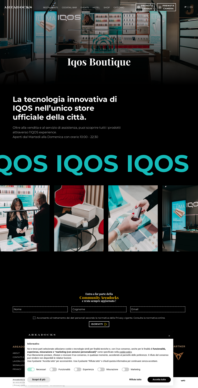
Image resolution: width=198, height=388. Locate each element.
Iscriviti (99, 324)
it (185, 7)
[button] (169, 335)
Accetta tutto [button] (159, 379)
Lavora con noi (21, 361)
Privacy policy (20, 385)
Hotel (96, 7)
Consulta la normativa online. (149, 317)
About (16, 353)
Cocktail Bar (69, 7)
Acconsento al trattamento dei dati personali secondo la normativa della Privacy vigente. (101, 317)
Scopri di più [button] (38, 379)
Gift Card (119, 7)
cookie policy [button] (125, 352)
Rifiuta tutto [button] (135, 379)
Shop (107, 7)
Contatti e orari (22, 357)
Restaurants (50, 7)
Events (85, 7)
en (191, 7)
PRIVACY (17, 369)
